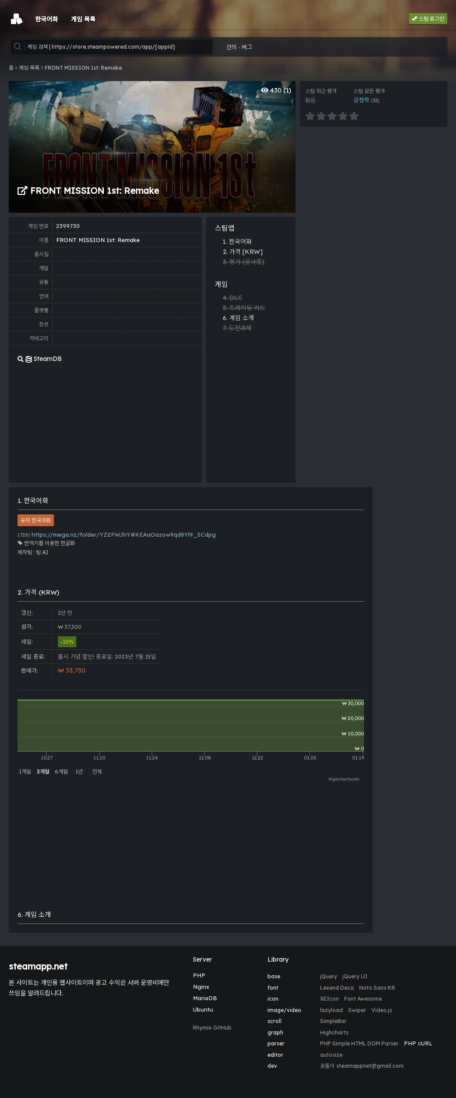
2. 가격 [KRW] (243, 252)
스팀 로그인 (428, 18)
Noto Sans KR (377, 987)
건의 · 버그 (239, 46)
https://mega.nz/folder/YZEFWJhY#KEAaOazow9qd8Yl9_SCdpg (117, 534)
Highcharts (334, 1032)
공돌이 (327, 1065)
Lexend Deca (337, 987)
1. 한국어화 (237, 242)
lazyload (331, 1010)
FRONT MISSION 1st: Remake (83, 67)
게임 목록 (29, 67)
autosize (331, 1055)
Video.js (381, 1010)
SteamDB (40, 359)
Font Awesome (363, 998)
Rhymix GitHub (212, 1027)
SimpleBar (333, 1021)
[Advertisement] (335, 348)
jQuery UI (354, 976)
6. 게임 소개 (238, 318)
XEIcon (329, 998)
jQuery (328, 976)
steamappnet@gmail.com (370, 1065)
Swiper (357, 1010)
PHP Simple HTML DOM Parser (359, 1043)
